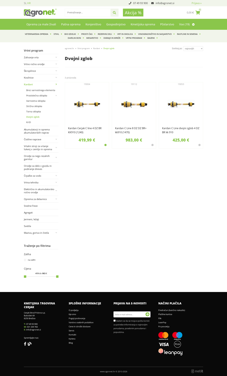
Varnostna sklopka (35, 100)
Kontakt (72, 334)
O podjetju (74, 310)
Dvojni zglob (32, 116)
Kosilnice (28, 77)
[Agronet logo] (40, 12)
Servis (71, 330)
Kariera (72, 338)
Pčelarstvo (167, 24)
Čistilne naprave (32, 139)
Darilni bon (74, 38)
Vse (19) (187, 24)
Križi (28, 122)
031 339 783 (32, 326)
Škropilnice (30, 70)
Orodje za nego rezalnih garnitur (37, 157)
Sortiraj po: (177, 48)
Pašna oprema (70, 24)
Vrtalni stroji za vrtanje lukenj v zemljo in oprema (38, 148)
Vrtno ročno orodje (34, 64)
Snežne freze (31, 205)
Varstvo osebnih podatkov (81, 322)
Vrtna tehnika (31, 182)
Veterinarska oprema (36, 34)
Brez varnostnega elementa (40, 90)
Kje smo (72, 314)
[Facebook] (26, 344)
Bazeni (151, 38)
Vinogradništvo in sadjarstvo (155, 34)
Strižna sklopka (34, 106)
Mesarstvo (92, 38)
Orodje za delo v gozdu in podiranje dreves (38, 167)
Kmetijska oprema (143, 24)
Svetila (27, 226)
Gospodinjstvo (116, 24)
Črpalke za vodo (32, 175)
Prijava (197, 3)
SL (25, 3)
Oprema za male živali (41, 24)
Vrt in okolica (125, 34)
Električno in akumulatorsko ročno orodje (39, 191)
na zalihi (31, 259)
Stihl (56, 34)
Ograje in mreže (111, 38)
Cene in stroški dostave (79, 326)
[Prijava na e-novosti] (147, 314)
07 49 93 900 (140, 3)
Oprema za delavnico (35, 199)
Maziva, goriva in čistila (36, 232)
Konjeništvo (93, 24)
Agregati (28, 212)
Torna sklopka (33, 111)
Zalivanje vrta (31, 57)
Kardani (28, 84)
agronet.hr (69, 48)
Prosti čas (86, 34)
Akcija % (133, 13)
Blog (71, 342)
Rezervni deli (105, 34)
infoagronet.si (165, 3)
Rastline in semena (187, 34)
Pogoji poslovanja (77, 318)
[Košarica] (193, 12)
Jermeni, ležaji (31, 219)
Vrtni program (134, 38)
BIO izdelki (70, 34)
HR (29, 3)
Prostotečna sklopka (36, 95)
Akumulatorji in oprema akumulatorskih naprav (37, 131)
